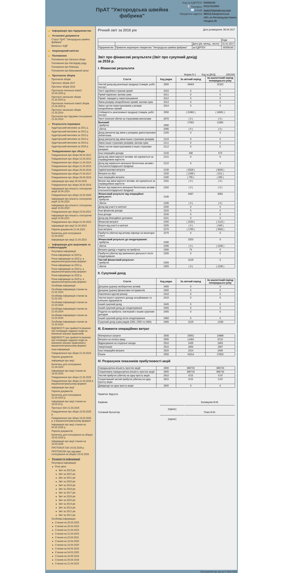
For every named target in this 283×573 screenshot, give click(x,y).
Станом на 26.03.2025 (67, 522)
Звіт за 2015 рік (67, 500)
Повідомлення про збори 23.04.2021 (71, 211)
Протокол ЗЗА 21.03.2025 (65, 408)
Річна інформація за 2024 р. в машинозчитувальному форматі (68, 270)
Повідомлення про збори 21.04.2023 (71, 222)
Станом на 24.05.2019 (67, 556)
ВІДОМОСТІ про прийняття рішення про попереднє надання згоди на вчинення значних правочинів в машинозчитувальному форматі (71, 341)
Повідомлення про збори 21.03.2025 (71, 377)
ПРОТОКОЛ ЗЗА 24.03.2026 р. (68, 447)
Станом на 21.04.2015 (67, 563)
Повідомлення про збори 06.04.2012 (71, 155)
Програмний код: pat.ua (212, 571)
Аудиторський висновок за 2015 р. (70, 142)
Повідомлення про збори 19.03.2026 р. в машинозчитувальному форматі (71, 419)
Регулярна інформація (63, 251)
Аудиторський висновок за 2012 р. (70, 131)
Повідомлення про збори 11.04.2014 (71, 162)
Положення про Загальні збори (68, 59)
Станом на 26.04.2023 (67, 526)
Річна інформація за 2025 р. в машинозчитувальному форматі (68, 280)
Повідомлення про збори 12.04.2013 (71, 158)
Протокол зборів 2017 (63, 83)
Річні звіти (60, 466)
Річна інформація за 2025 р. (66, 275)
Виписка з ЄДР (59, 46)
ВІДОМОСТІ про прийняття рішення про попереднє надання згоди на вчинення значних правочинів (71, 331)
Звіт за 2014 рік (67, 504)
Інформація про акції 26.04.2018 (69, 181)
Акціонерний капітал (65, 50)
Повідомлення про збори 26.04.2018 (71, 177)
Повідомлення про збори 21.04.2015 (71, 166)
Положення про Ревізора (65, 67)
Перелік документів (62, 356)
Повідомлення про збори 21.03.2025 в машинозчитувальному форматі (72, 382)
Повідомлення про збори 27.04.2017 (71, 173)
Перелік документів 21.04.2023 (68, 229)
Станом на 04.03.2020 (67, 548)
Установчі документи (65, 35)
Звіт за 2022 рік (67, 474)
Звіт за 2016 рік (67, 496)
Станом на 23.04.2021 (67, 537)
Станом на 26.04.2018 (67, 559)
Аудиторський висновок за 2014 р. (70, 139)
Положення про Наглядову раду (68, 63)
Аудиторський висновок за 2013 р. (70, 135)
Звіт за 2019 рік (67, 485)
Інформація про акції (62, 360)
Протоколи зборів (63, 75)
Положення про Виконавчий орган (70, 70)
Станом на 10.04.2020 (67, 541)
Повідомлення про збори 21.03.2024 (71, 353)
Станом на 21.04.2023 (67, 530)
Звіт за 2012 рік (67, 511)
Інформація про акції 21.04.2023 (69, 225)
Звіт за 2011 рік (67, 515)
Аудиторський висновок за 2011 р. (70, 127)
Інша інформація (60, 349)
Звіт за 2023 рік (67, 470)
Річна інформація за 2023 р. (66, 255)
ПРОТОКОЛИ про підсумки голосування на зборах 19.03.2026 (70, 453)
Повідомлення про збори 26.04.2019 (71, 185)
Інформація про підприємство (71, 30)
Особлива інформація (63, 285)
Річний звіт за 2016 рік (117, 30)
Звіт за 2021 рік (67, 477)
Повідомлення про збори (68, 151)
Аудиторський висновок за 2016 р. (70, 146)
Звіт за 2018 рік (67, 489)
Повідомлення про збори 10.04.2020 (71, 195)
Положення (59, 55)
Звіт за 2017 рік (67, 492)
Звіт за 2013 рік (67, 507)
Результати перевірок (66, 123)
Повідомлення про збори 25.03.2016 (71, 170)
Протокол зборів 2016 (63, 86)
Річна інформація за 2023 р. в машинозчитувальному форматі (68, 260)
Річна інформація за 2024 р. (66, 265)
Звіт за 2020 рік (67, 481)
